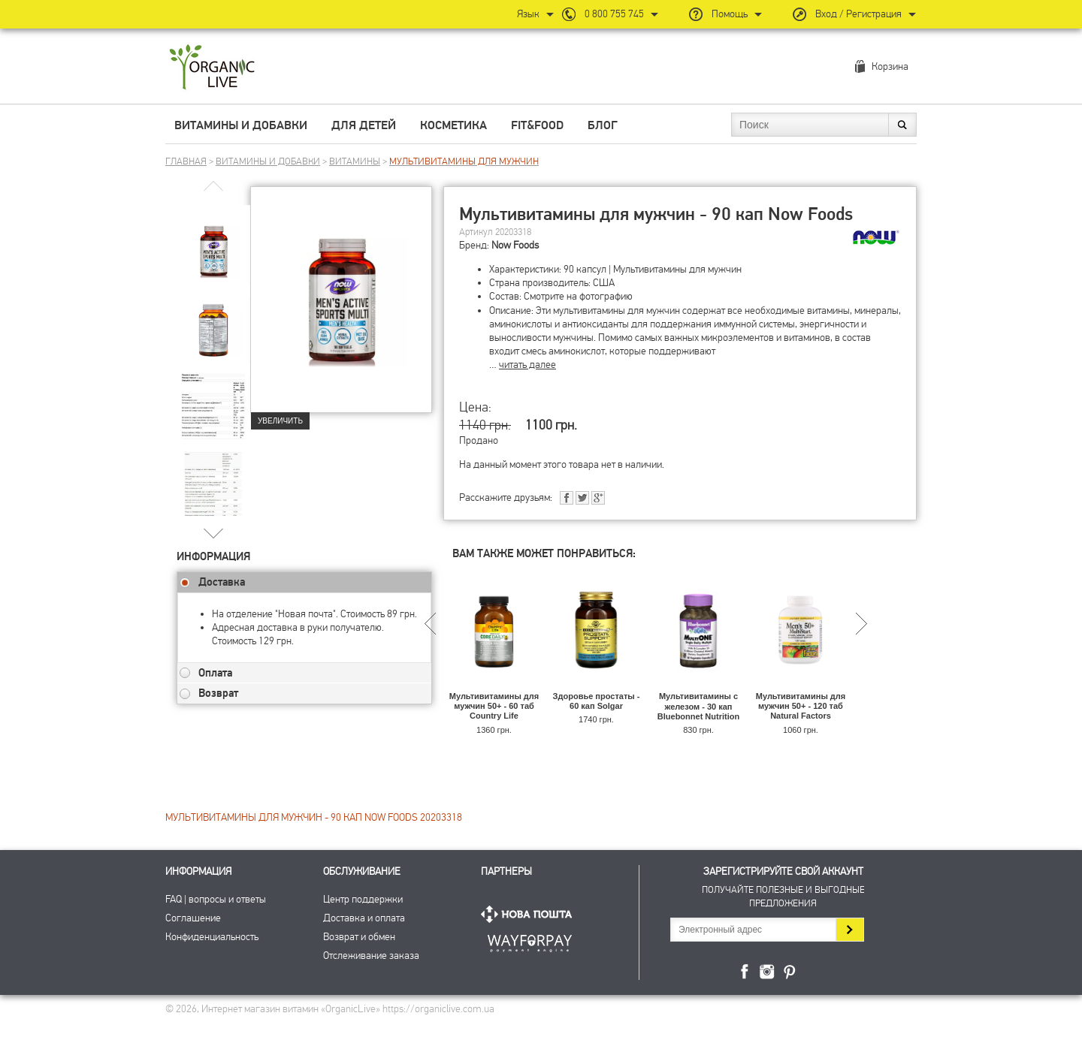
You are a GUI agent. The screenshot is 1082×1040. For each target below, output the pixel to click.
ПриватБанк (530, 940)
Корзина (890, 66)
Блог (603, 125)
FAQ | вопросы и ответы (215, 899)
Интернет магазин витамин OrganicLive (212, 68)
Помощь (730, 14)
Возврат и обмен (359, 936)
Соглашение (193, 918)
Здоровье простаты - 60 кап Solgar (596, 701)
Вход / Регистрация (858, 14)
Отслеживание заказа (371, 955)
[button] (213, 532)
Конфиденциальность (211, 936)
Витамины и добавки (240, 125)
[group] (213, 241)
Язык (528, 14)
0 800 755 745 (614, 14)
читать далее (527, 364)
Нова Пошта (530, 914)
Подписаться (849, 929)
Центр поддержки (363, 899)
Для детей (363, 125)
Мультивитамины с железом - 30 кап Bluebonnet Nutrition (698, 706)
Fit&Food (537, 125)
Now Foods (515, 245)
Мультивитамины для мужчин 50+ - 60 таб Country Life (494, 706)
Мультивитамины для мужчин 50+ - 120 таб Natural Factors (800, 706)
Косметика (453, 125)
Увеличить (280, 421)
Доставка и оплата (364, 918)
